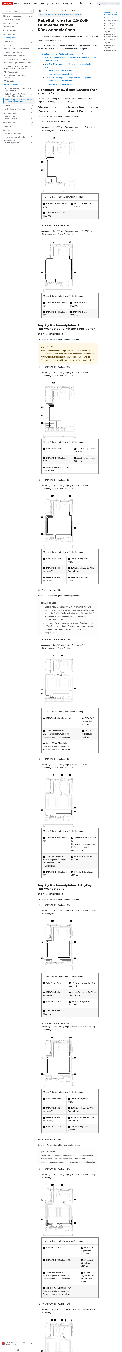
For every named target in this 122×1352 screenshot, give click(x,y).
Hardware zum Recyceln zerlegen (14, 137)
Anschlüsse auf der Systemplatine (16, 49)
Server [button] (25, 4)
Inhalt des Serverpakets (11, 23)
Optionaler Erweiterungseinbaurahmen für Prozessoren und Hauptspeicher (18, 67)
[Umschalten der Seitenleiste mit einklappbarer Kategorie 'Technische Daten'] (32, 30)
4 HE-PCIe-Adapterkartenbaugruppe (17, 63)
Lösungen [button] (65, 4)
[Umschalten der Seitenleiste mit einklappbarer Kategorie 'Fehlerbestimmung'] (32, 122)
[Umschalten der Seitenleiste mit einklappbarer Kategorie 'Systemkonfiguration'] (32, 113)
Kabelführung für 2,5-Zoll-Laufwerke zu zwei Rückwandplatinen (18, 101)
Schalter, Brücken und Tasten (14, 52)
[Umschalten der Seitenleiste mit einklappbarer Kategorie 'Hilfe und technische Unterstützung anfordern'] (32, 142)
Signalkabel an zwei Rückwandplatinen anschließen (63, 54)
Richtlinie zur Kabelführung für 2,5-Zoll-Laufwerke (18, 90)
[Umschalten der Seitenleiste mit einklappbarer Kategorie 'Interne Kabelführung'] (32, 85)
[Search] (108, 3)
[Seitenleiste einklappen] (18, 1349)
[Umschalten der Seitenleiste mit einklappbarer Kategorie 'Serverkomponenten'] (32, 38)
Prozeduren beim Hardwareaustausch (9, 118)
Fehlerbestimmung (9, 122)
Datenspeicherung (40, 4)
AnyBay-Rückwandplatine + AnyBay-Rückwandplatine (68, 78)
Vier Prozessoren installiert (60, 74)
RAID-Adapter (9, 81)
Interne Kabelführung (11, 85)
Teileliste (7, 105)
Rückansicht (8, 45)
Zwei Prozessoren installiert (60, 70)
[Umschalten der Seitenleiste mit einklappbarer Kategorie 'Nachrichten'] (32, 126)
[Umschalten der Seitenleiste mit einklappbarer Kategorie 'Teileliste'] (32, 105)
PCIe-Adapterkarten (11, 72)
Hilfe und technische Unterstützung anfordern (11, 142)
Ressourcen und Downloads (12, 20)
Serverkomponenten (9, 38)
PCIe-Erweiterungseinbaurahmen (16, 59)
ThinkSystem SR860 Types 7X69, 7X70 (17, 16)
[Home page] (40, 11)
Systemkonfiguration (10, 113)
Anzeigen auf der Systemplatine (15, 56)
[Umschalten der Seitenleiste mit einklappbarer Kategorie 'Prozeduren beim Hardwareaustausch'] (32, 118)
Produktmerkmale (8, 27)
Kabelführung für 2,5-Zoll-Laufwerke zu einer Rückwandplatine (18, 95)
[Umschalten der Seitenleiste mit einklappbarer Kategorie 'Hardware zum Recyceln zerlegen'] (32, 137)
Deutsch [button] (85, 4)
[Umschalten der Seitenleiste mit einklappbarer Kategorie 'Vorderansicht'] (32, 42)
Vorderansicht (9, 42)
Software (55, 4)
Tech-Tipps (6, 130)
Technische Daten (9, 30)
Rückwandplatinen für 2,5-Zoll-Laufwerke (15, 77)
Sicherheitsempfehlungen (11, 133)
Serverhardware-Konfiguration (13, 109)
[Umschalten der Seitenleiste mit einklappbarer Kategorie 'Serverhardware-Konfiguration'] (32, 109)
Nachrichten (6, 126)
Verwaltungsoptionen (10, 34)
